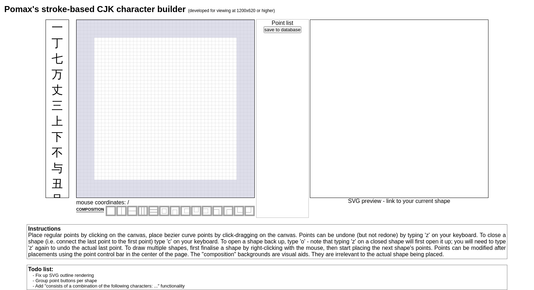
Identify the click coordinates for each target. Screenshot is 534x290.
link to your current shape (418, 201)
